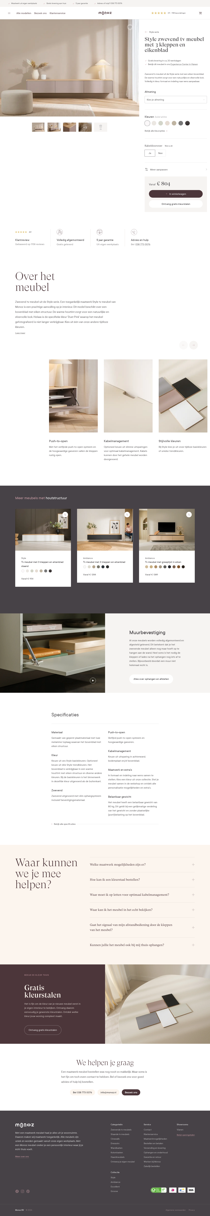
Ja (150, 153)
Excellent (115, 1186)
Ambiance (115, 1182)
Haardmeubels (117, 1157)
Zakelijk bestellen (152, 1166)
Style (113, 1177)
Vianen (180, 1129)
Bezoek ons (40, 13)
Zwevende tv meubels (121, 1129)
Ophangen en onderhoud (156, 1152)
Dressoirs (115, 1143)
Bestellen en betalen (153, 1143)
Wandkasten (116, 1148)
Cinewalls (115, 1139)
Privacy (192, 1210)
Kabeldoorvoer (153, 145)
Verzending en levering (155, 1148)
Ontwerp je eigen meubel (123, 1161)
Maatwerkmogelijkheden (155, 1139)
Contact (148, 1129)
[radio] (147, 123)
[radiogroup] (176, 123)
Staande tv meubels (120, 1134)
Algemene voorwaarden (176, 1210)
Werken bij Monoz (152, 1161)
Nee (160, 153)
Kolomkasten (117, 1152)
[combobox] (176, 99)
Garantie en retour (152, 1157)
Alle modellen (23, 13)
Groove (114, 1191)
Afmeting (150, 92)
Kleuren (149, 116)
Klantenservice (57, 13)
